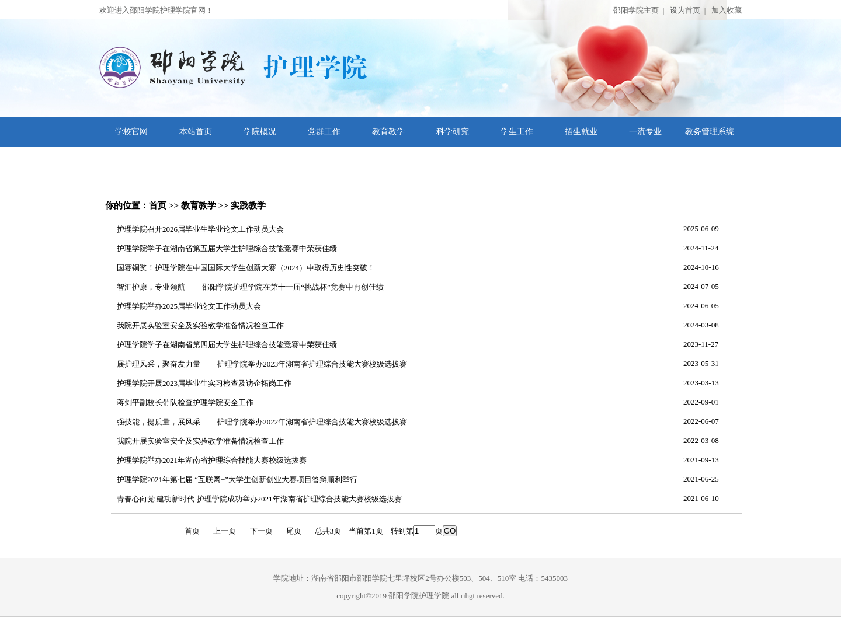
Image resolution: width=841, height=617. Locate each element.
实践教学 (248, 205)
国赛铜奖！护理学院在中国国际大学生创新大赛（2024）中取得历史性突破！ (246, 267)
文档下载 (131, 160)
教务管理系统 (709, 131)
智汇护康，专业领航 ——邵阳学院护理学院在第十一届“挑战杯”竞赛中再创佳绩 (250, 287)
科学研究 (452, 131)
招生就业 (581, 131)
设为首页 (685, 10)
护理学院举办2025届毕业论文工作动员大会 (189, 306)
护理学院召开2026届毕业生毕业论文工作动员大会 (200, 229)
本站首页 (195, 131)
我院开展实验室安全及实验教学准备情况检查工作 (200, 325)
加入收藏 (726, 10)
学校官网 (131, 131)
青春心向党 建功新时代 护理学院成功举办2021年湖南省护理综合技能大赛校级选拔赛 (259, 498)
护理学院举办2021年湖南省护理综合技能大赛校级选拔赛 (212, 460)
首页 (157, 205)
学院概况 (260, 131)
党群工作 (324, 131)
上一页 (224, 531)
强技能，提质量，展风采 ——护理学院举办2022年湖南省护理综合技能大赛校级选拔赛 (262, 421)
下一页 (261, 531)
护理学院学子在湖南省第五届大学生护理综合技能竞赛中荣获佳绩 (227, 248)
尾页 (293, 531)
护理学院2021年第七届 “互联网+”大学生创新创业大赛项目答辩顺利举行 (237, 479)
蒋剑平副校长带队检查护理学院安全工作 (185, 402)
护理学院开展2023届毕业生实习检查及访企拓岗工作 (204, 383)
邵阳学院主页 (636, 10)
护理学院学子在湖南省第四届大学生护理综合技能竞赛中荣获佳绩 (227, 344)
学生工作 (517, 131)
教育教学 (388, 131)
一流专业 (645, 131)
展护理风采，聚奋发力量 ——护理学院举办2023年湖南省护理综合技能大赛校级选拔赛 (262, 364)
